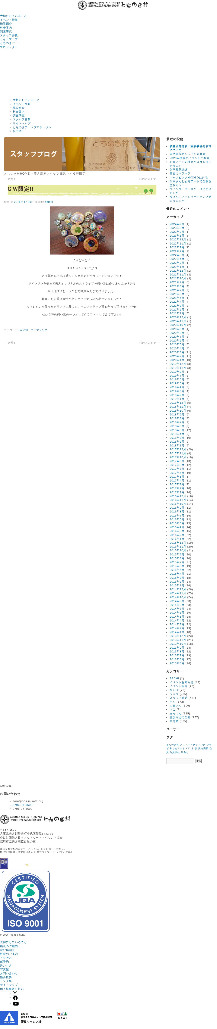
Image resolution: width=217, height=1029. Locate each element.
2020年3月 (177, 352)
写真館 (4, 969)
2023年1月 (177, 235)
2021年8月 (177, 286)
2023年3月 (177, 228)
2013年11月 (178, 640)
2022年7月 (177, 251)
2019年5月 (177, 383)
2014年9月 (177, 601)
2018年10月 (178, 410)
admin (49, 201)
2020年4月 (177, 348)
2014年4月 (177, 620)
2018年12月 (178, 402)
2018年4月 (177, 434)
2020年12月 (178, 317)
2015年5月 (177, 569)
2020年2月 (177, 356)
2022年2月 (177, 262)
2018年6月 (177, 426)
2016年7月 (177, 515)
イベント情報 (9, 19)
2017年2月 (177, 488)
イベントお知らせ (182, 682)
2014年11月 (178, 593)
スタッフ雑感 (179, 697)
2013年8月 (177, 651)
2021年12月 (178, 270)
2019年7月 (177, 375)
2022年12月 (178, 239)
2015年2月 (177, 581)
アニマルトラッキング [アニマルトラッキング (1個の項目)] (192, 744)
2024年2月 (177, 224)
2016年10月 (178, 503)
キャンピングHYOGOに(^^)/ (189, 177)
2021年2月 (177, 309)
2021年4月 (177, 301)
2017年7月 (177, 468)
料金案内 (6, 27)
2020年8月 (177, 332)
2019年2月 (177, 395)
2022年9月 (177, 247)
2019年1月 (177, 398)
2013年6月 (177, 659)
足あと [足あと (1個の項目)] (185, 752)
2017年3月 (177, 484)
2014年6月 (177, 612)
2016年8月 (177, 511)
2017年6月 (177, 472)
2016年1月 (177, 538)
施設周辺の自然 (180, 717)
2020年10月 (178, 325)
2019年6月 (177, 379)
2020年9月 (177, 329)
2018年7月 (177, 422)
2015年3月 (177, 577)
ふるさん (176, 705)
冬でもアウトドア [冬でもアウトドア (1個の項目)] (180, 748)
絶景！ (10, 178)
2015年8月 (177, 558)
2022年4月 (177, 259)
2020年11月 (178, 321)
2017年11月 (178, 453)
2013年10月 (178, 643)
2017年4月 (177, 480)
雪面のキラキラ (180, 173)
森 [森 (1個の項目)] (196, 748)
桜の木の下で (149, 178)
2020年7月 (177, 336)
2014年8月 (177, 605)
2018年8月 (177, 418)
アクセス (6, 957)
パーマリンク (39, 329)
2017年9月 (177, 461)
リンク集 (6, 981)
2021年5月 (177, 297)
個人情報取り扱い (12, 989)
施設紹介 (6, 23)
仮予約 (17, 131)
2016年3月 (177, 531)
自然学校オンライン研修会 (187, 154)
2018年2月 (177, 441)
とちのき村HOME (17, 173)
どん (173, 701)
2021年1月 (177, 313)
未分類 (24, 329)
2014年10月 (178, 597)
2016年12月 (178, 496)
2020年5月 (177, 344)
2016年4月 (177, 527)
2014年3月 (177, 624)
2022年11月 (178, 243)
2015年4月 (177, 573)
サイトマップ (9, 39)
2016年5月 (177, 523)
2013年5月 (177, 663)
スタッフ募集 (9, 35)
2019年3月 (177, 391)
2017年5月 (177, 476)
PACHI (174, 678)
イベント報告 (179, 686)
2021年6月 (177, 294)
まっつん (176, 713)
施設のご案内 (9, 946)
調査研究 (6, 31)
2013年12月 (178, 635)
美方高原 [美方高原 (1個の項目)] (203, 748)
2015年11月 (178, 546)
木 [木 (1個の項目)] (192, 748)
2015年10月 (178, 550)
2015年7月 (177, 562)
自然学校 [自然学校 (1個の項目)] (175, 752)
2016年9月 (177, 507)
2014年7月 (177, 608)
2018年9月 (177, 414)
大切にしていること (13, 16)
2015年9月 (177, 554)
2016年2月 (177, 535)
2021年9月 (177, 282)
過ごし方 (6, 965)
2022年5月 (177, 255)
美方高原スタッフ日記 (50, 173)
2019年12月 (178, 363)
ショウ (174, 694)
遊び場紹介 (7, 950)
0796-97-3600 (23, 805)
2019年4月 (177, 387)
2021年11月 (178, 274)
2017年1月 (177, 492)
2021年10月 (178, 278)
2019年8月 (177, 371)
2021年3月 (177, 305)
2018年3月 (177, 437)
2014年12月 (178, 589)
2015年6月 (177, 566)
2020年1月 (177, 360)
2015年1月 (177, 585)
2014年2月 (177, 628)
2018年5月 (177, 430)
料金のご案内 (9, 953)
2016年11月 (178, 500)
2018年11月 (178, 406)
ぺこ (173, 709)
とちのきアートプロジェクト (32, 127)
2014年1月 (177, 632)
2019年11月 (178, 367)
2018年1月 (177, 445)
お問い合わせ (9, 973)
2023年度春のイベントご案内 (190, 158)
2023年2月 (177, 231)
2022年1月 (177, 266)
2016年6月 (177, 519)
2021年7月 (177, 290)
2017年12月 (178, 449)
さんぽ (174, 690)
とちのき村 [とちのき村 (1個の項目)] (172, 744)
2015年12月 (178, 542)
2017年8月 (177, 465)
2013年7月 (177, 655)
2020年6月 (177, 340)
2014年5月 (177, 616)
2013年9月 (177, 647)
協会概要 (6, 977)
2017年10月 (178, 457)
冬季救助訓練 (179, 169)
